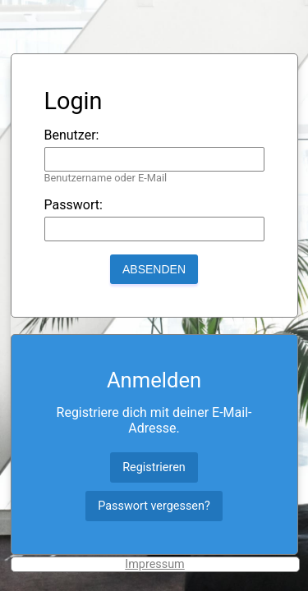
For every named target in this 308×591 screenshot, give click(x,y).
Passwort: (73, 205)
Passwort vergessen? (153, 506)
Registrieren (154, 467)
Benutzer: (71, 135)
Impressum (154, 564)
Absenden (154, 269)
